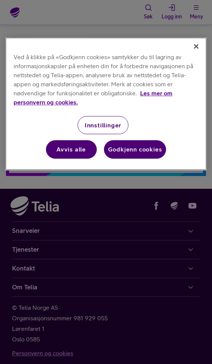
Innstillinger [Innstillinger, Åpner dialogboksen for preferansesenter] (103, 125)
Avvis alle (71, 149)
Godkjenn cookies (135, 149)
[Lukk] (196, 46)
